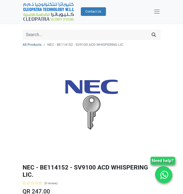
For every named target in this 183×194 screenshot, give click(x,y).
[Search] (154, 35)
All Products (32, 45)
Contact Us (93, 11)
